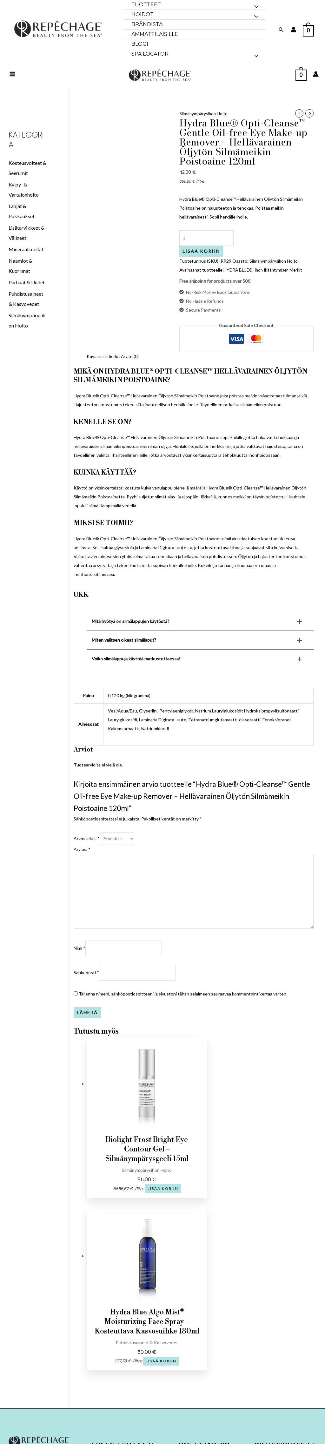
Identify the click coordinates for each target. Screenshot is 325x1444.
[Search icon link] (281, 29)
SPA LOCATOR (203, 1379)
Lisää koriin (201, 263)
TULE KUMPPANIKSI (203, 1360)
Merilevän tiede (286, 1382)
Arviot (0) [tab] (133, 368)
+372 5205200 (39, 1347)
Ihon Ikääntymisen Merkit (281, 282)
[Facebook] (31, 1335)
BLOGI (203, 1369)
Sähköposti (86, 989)
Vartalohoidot (285, 1363)
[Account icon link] (293, 29)
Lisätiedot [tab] (113, 368)
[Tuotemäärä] (207, 250)
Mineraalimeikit (26, 260)
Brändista (203, 1350)
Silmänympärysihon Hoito (204, 124)
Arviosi (82, 861)
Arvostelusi (87, 850)
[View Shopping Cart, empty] (308, 29)
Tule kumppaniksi (121, 1372)
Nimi (79, 964)
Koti (203, 1341)
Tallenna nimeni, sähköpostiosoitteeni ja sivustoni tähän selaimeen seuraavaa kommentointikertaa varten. (183, 1010)
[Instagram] (47, 1335)
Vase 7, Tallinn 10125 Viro (39, 1376)
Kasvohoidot (286, 1353)
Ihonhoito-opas (285, 1372)
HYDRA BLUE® (238, 282)
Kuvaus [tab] (94, 368)
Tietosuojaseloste (121, 1363)
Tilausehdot (122, 1353)
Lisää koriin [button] (129, 1205)
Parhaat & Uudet (27, 293)
